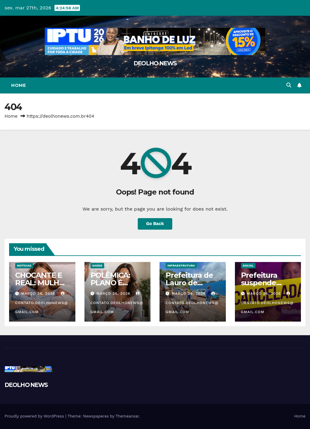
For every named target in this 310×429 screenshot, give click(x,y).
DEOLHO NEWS (155, 63)
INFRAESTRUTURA (181, 265)
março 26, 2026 (39, 293)
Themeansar (127, 416)
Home (18, 85)
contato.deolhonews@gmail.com (41, 303)
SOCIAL (248, 265)
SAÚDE (97, 265)
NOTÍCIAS (24, 265)
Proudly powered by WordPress (35, 416)
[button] (288, 85)
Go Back (155, 224)
